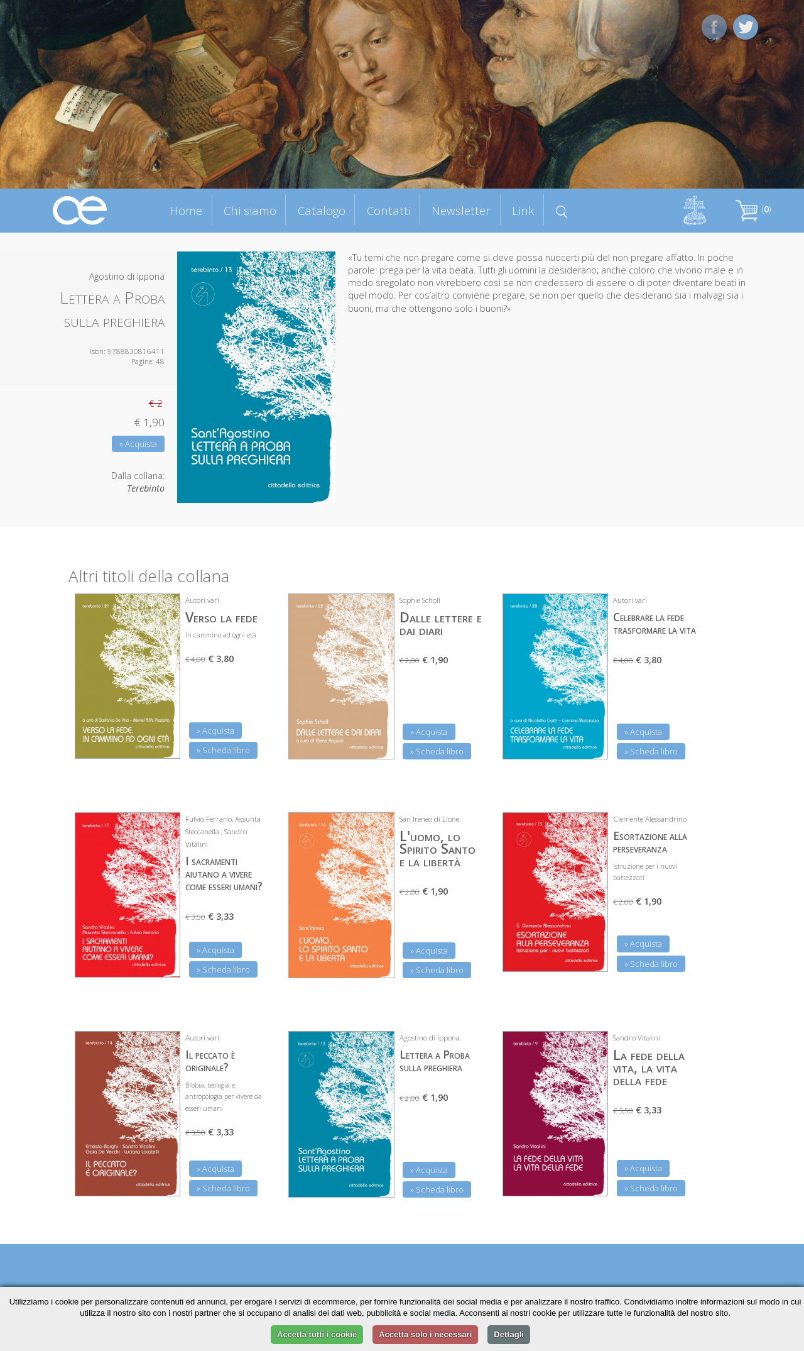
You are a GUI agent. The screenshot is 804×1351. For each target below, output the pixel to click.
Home (186, 210)
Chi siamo (250, 210)
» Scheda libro (223, 750)
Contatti (389, 210)
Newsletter (461, 210)
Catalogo (321, 210)
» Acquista (138, 443)
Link (523, 210)
